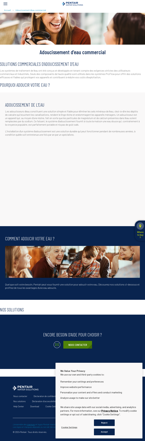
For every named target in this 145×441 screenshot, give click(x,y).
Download (34, 406)
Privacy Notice (109, 410)
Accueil (7, 10)
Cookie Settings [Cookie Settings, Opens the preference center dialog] (69, 427)
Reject (104, 422)
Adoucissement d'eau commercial (30, 10)
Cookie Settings (52, 406)
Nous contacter (77, 344)
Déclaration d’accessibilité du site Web (49, 401)
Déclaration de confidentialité (47, 396)
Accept (104, 431)
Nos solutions (19, 401)
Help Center (18, 406)
